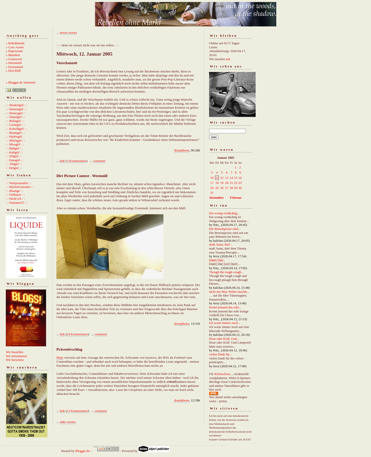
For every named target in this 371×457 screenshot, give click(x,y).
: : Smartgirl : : (15, 117)
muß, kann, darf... (220, 244)
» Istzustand (13, 63)
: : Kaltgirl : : (14, 152)
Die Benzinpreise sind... (225, 229)
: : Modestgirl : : (16, 105)
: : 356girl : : (14, 164)
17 (212, 183)
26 (221, 188)
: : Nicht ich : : (15, 198)
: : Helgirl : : (14, 168)
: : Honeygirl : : (16, 113)
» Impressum (14, 51)
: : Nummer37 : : (17, 202)
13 (226, 178)
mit (228, 59)
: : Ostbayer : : (15, 194)
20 (226, 183)
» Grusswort (14, 59)
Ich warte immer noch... (224, 323)
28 (231, 188)
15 (235, 178)
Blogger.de (82, 451)
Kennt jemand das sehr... (225, 307)
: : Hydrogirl (14, 136)
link (62, 161)
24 (212, 188)
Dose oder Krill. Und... (224, 339)
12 (221, 178)
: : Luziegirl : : (15, 125)
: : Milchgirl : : (15, 140)
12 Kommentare (77, 411)
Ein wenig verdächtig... (224, 213)
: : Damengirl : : (16, 109)
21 (231, 183)
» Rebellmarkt (15, 43)
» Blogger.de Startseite (21, 82)
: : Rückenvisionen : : (20, 187)
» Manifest (13, 55)
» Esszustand (14, 67)
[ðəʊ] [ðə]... (217, 260)
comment (99, 161)
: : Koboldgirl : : (16, 129)
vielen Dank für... (220, 354)
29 (235, 188)
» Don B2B (13, 70)
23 (240, 183)
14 (231, 178)
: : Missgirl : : (15, 144)
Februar (236, 197)
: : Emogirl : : (14, 160)
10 (212, 178)
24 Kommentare (77, 334)
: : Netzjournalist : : (18, 183)
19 (221, 183)
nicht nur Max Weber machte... (229, 292)
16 (240, 178)
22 (235, 183)
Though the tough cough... (226, 272)
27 (226, 188)
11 (217, 178)
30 (240, 188)
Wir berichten (15, 360)
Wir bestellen (14, 352)
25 (217, 188)
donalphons (181, 150)
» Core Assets (15, 47)
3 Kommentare (76, 161)
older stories (68, 422)
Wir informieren (16, 356)
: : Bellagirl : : (15, 121)
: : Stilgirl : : (14, 156)
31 (212, 192)
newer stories (68, 32)
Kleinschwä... (223, 374)
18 (217, 183)
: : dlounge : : (14, 191)
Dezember (217, 197)
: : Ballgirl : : (14, 148)
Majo (59, 357)
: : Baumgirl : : (15, 133)
